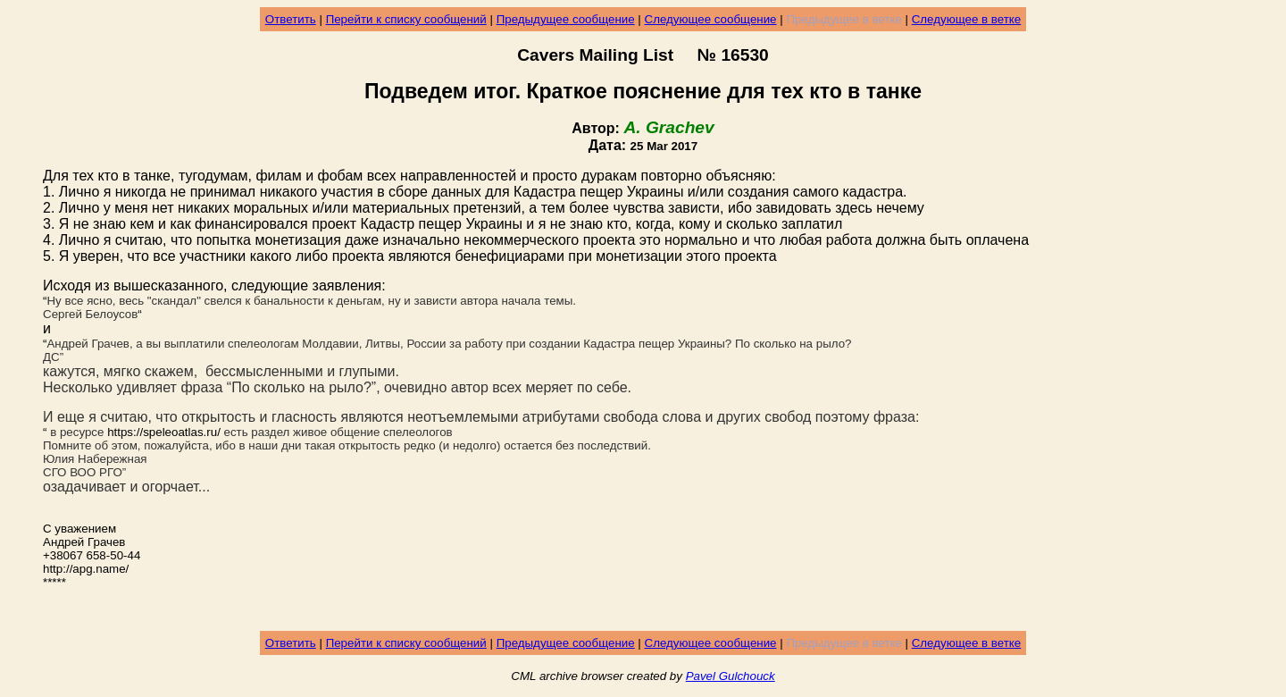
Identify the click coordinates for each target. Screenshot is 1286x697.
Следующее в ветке (967, 19)
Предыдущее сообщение (566, 19)
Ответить (290, 19)
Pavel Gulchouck (730, 676)
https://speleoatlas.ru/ (164, 432)
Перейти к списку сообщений (406, 19)
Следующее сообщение (711, 19)
